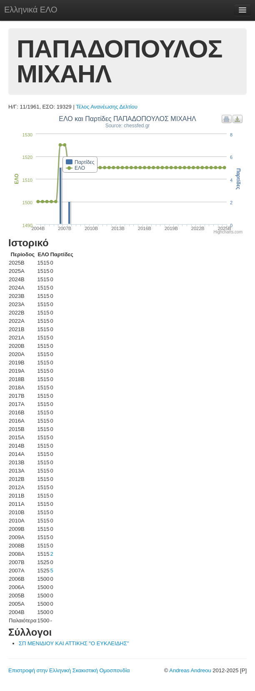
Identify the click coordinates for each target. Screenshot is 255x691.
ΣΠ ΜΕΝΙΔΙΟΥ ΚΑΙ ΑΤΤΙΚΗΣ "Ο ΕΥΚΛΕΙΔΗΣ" (74, 643)
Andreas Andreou (190, 670)
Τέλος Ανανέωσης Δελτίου (107, 107)
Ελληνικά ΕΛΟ (31, 9)
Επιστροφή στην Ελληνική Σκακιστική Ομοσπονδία (69, 670)
